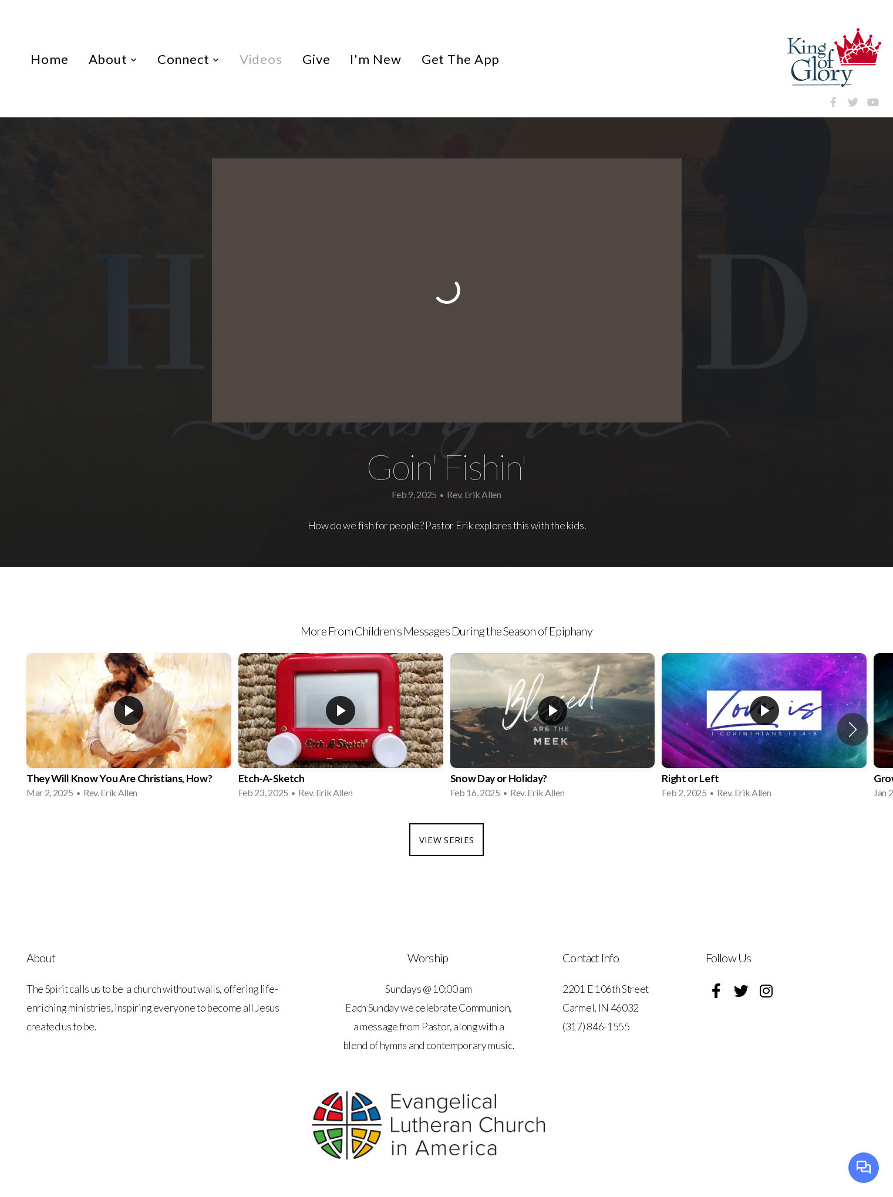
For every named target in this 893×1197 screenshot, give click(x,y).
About (113, 59)
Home (50, 59)
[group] (128, 729)
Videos (261, 59)
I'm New (375, 59)
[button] (853, 729)
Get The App (461, 59)
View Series (446, 840)
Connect (188, 59)
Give (316, 59)
